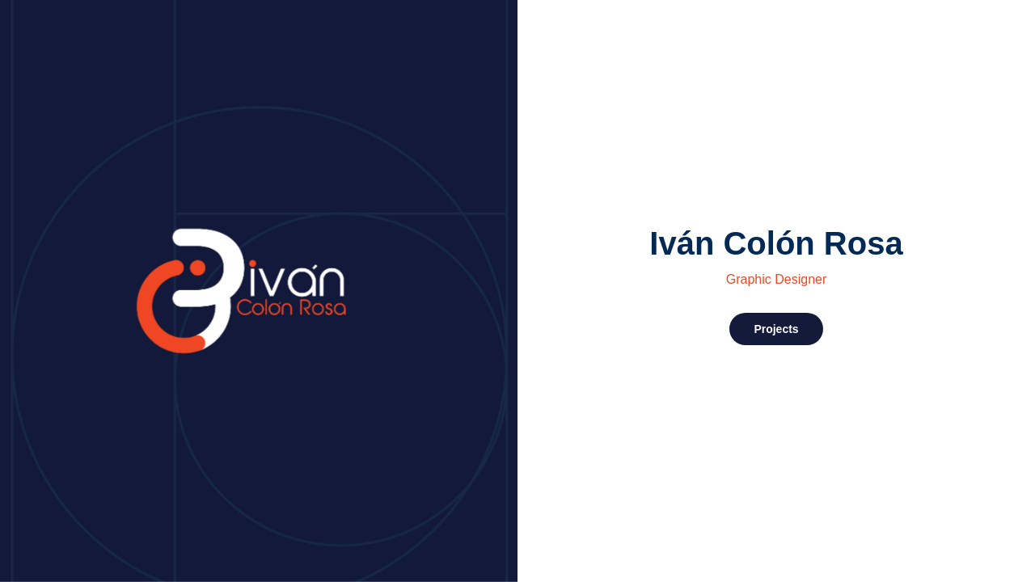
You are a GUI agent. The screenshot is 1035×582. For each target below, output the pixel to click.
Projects (776, 329)
